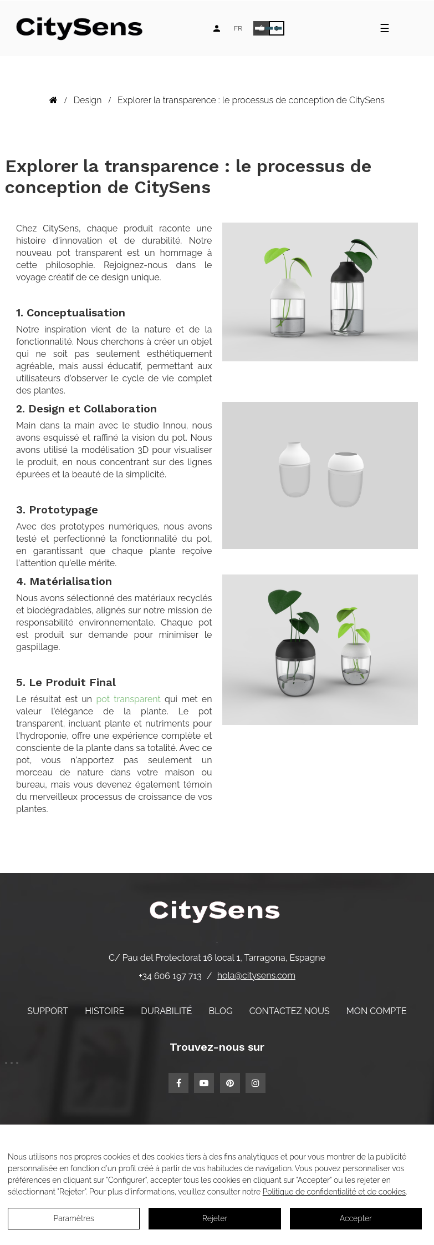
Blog (221, 1011)
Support (47, 1011)
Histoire (104, 1011)
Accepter (356, 1218)
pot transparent (128, 699)
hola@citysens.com (256, 975)
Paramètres (74, 1218)
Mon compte (376, 1011)
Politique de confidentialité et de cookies (334, 1191)
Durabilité (166, 1011)
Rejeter (214, 1218)
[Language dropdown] (238, 28)
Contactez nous (289, 1011)
